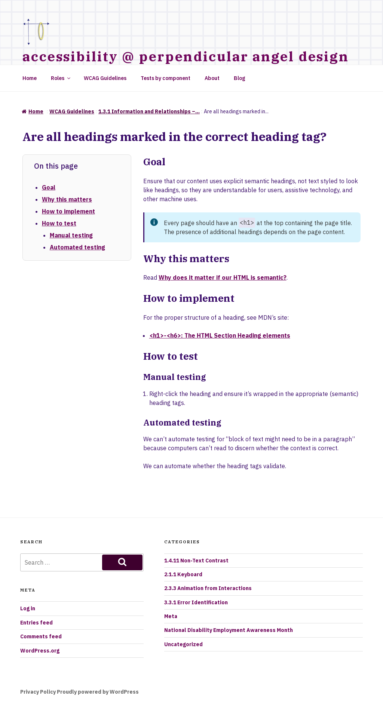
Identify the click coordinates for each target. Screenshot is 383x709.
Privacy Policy (38, 691)
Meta (170, 616)
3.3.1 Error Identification (196, 602)
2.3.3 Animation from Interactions (208, 588)
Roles (61, 78)
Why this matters (67, 199)
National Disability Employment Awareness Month (228, 630)
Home (29, 78)
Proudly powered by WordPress (98, 691)
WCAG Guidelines (105, 78)
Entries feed (36, 622)
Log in (27, 608)
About (212, 78)
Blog (239, 78)
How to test (59, 223)
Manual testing (71, 235)
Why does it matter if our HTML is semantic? (223, 277)
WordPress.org (39, 650)
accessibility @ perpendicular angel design (185, 56)
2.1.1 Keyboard (183, 574)
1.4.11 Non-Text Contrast (196, 560)
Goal (48, 187)
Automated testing (77, 247)
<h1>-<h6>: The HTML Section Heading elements (219, 335)
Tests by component (165, 78)
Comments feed (41, 636)
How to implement (68, 211)
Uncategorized (183, 644)
